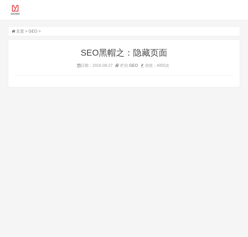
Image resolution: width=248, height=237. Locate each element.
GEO (33, 31)
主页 (20, 31)
